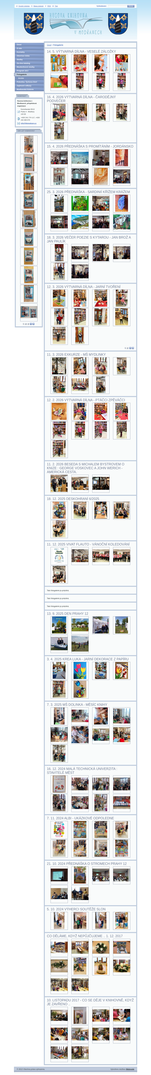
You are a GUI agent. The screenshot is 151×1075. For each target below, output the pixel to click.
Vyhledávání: (102, 6)
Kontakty (21, 52)
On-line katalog (23, 63)
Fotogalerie (22, 74)
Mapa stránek (38, 6)
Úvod (49, 45)
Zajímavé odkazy (24, 86)
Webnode (130, 1069)
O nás (19, 48)
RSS (49, 6)
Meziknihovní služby (26, 67)
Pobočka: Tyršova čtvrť (27, 82)
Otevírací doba (23, 56)
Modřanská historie (25, 89)
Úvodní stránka (24, 6)
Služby (20, 59)
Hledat (131, 6)
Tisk (56, 6)
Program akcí (22, 71)
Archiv (21, 78)
